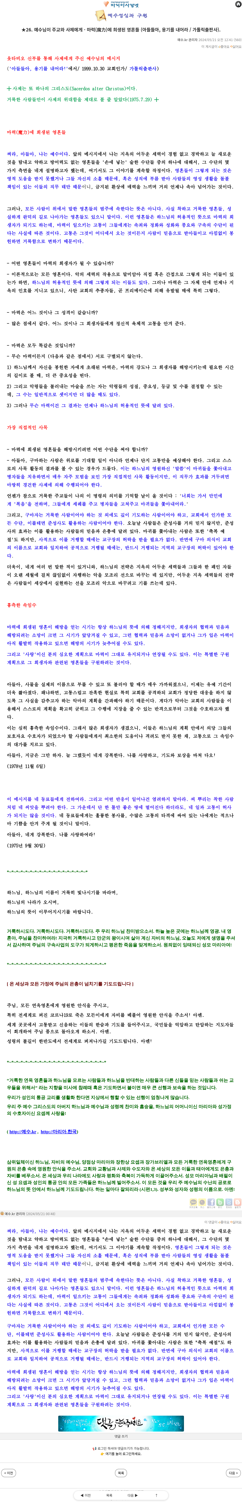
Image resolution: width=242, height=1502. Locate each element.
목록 (109, 1495)
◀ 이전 (85, 1495)
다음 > (233, 1473)
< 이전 (8, 1473)
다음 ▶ (133, 1495)
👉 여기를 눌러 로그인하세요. (121, 1453)
